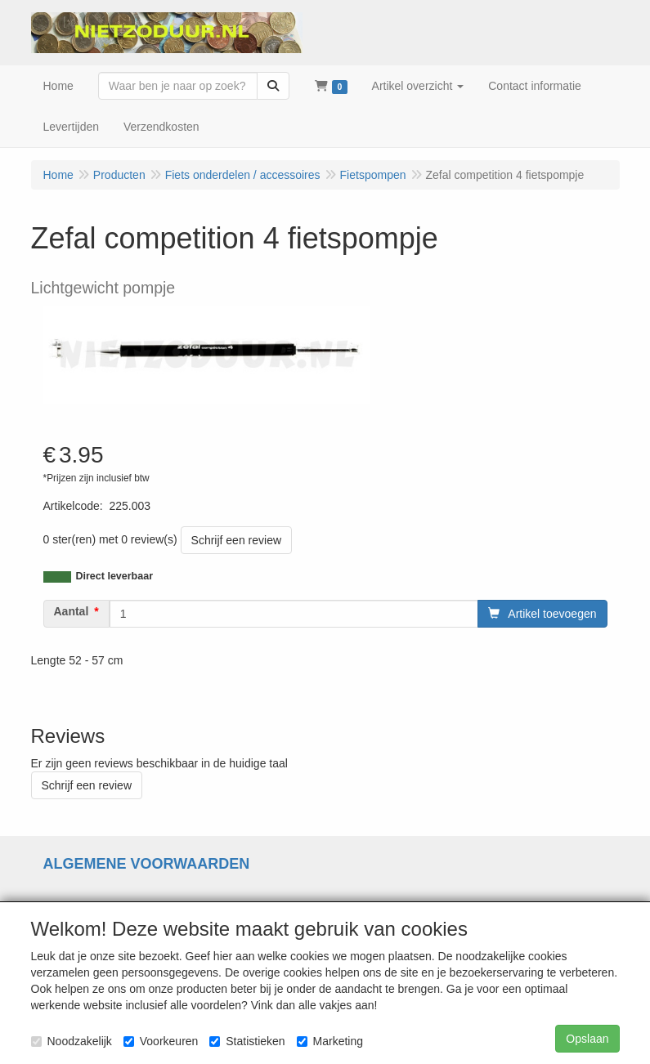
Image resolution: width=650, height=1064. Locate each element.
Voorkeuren (161, 1041)
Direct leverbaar (115, 576)
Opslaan (587, 1038)
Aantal (71, 611)
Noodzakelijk (71, 1041)
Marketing (330, 1041)
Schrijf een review (236, 540)
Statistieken (247, 1041)
